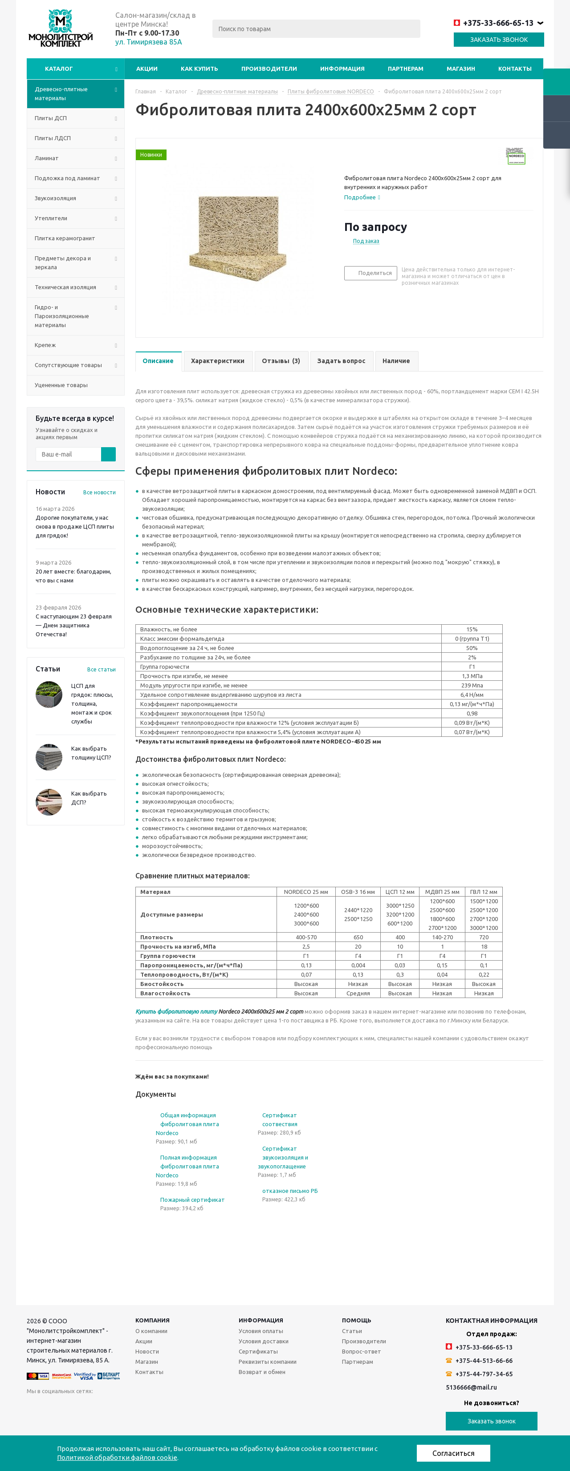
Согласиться (453, 1453)
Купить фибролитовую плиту (176, 1011)
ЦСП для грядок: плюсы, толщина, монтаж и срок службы (92, 703)
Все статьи (101, 669)
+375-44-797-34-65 (479, 1374)
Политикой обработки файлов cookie (117, 1457)
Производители (269, 68)
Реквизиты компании (268, 1361)
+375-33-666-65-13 (493, 23)
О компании (151, 1331)
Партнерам (405, 68)
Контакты (515, 68)
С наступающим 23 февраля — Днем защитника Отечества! (74, 625)
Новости (147, 1351)
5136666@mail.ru (471, 1387)
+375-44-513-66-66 (479, 1360)
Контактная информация (491, 1320)
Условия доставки (264, 1341)
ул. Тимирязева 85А (148, 42)
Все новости (99, 492)
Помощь (356, 1320)
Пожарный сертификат (192, 1199)
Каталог (59, 68)
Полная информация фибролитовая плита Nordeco (187, 1166)
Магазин (461, 68)
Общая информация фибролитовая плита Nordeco (187, 1124)
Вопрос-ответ (361, 1351)
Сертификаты (258, 1351)
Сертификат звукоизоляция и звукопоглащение (283, 1157)
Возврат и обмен (262, 1372)
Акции (147, 68)
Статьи (352, 1331)
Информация (342, 68)
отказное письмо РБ (290, 1191)
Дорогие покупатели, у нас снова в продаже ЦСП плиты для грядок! (75, 526)
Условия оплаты (261, 1331)
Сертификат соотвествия (279, 1119)
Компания (152, 1320)
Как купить (199, 68)
